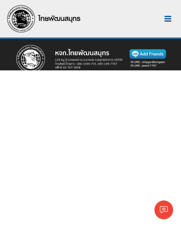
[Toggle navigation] (168, 19)
